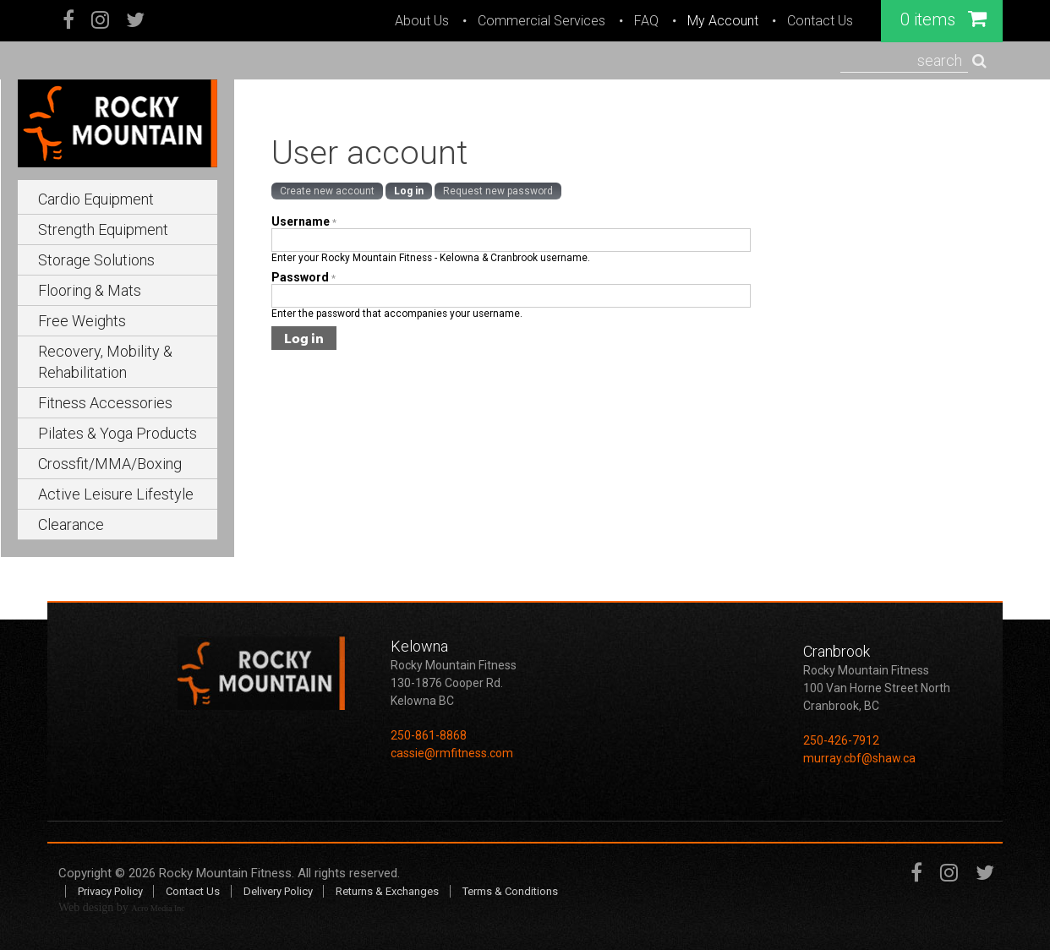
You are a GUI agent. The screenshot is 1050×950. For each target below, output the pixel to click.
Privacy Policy (110, 891)
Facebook (69, 21)
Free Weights (82, 321)
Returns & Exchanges (387, 891)
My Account (722, 21)
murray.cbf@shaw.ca (859, 758)
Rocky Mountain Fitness (225, 873)
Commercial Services (541, 21)
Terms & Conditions (510, 891)
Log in (409, 191)
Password (303, 277)
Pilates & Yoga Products (117, 433)
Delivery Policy (278, 891)
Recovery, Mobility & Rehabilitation (105, 361)
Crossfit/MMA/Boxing (110, 463)
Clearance (71, 524)
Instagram (100, 21)
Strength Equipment (103, 229)
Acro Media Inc (157, 908)
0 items (943, 19)
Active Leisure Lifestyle (116, 494)
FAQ (646, 21)
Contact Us (820, 21)
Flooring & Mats (89, 290)
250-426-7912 (841, 740)
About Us (422, 21)
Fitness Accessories (105, 403)
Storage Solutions (96, 260)
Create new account (327, 191)
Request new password (498, 191)
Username (303, 221)
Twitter (135, 21)
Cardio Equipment (96, 199)
